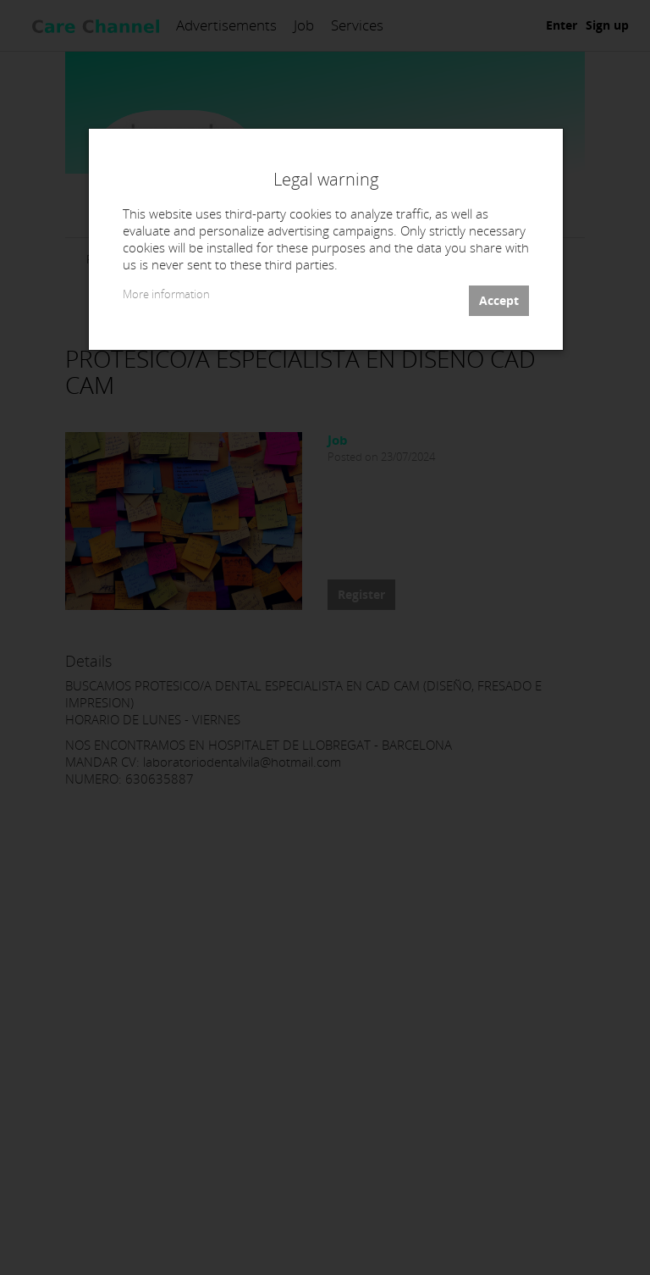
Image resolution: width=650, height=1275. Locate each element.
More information (166, 294)
